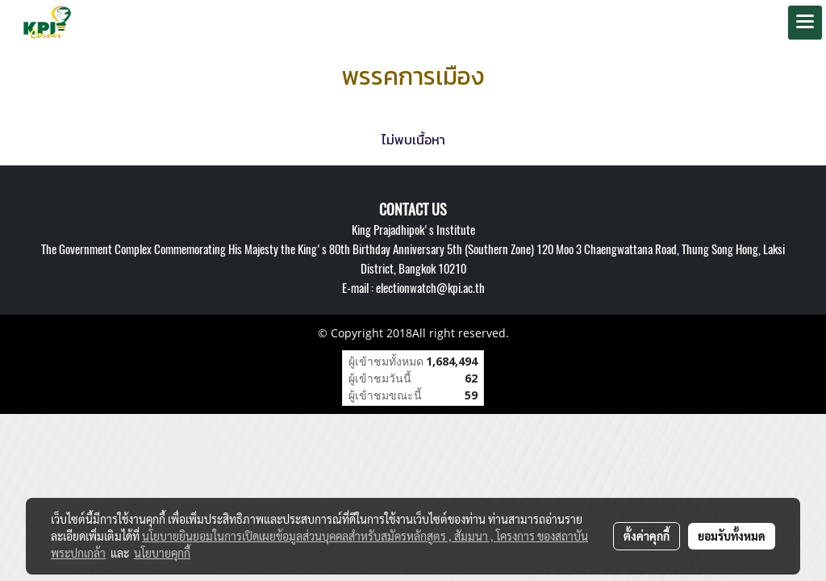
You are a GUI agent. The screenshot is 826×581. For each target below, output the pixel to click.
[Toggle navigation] (805, 22)
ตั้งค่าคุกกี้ (647, 536)
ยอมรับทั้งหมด (732, 536)
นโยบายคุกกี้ (162, 552)
